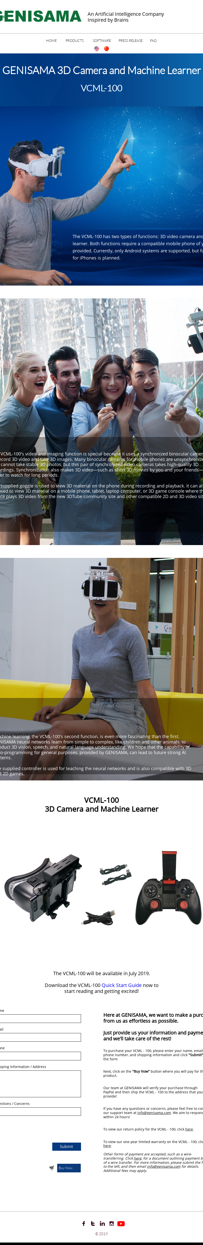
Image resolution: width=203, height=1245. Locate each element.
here (189, 1129)
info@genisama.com (154, 1112)
